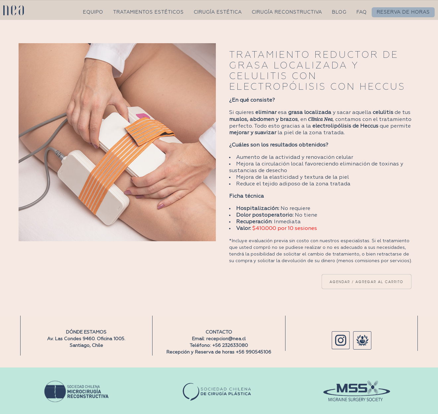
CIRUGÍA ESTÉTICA (218, 12)
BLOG (339, 12)
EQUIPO (93, 12)
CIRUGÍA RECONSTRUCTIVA (287, 12)
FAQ (361, 12)
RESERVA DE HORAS (403, 12)
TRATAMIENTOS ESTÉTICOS (148, 12)
